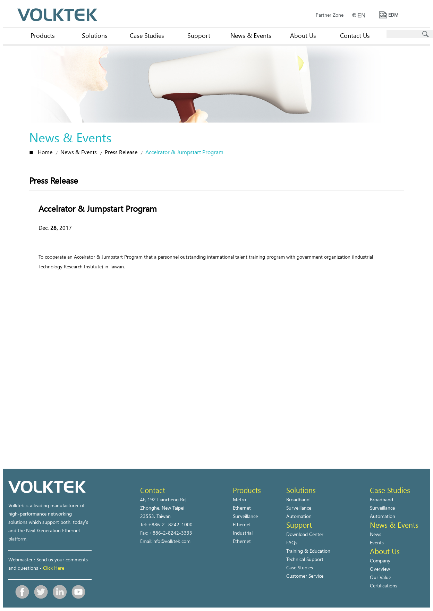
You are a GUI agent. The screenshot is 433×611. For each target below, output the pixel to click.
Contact (152, 490)
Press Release (121, 152)
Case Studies (147, 35)
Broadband (297, 499)
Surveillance (298, 507)
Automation (299, 516)
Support (198, 35)
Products (43, 35)
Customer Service (304, 575)
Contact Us (355, 35)
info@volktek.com (171, 541)
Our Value (380, 577)
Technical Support (304, 559)
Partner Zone (329, 14)
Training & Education (308, 550)
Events (377, 542)
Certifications (383, 585)
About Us (303, 35)
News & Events (250, 35)
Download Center (304, 534)
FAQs (291, 542)
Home (45, 152)
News (375, 534)
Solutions (95, 35)
